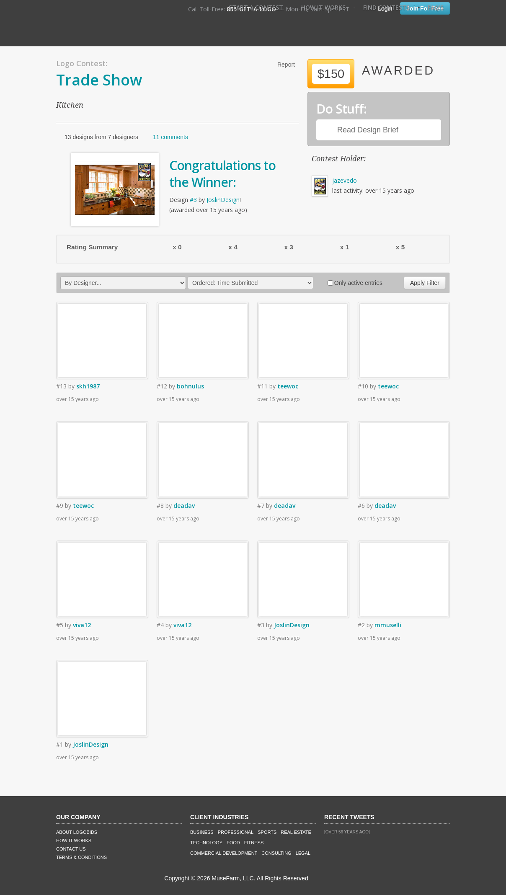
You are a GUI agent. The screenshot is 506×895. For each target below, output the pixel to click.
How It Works (323, 7)
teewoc (287, 386)
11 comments (170, 137)
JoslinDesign (223, 200)
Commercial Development (223, 853)
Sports (267, 832)
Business (202, 832)
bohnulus (190, 386)
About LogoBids (76, 832)
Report (286, 64)
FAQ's (436, 7)
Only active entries (355, 282)
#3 (193, 200)
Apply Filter (424, 282)
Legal (303, 853)
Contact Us (71, 848)
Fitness (253, 842)
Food (233, 842)
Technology (206, 842)
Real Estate (296, 832)
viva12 (82, 625)
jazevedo (344, 180)
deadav (184, 506)
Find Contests (386, 7)
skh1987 (88, 386)
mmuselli (387, 625)
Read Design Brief (367, 130)
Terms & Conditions (81, 857)
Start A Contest (256, 7)
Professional (236, 832)
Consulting (276, 853)
